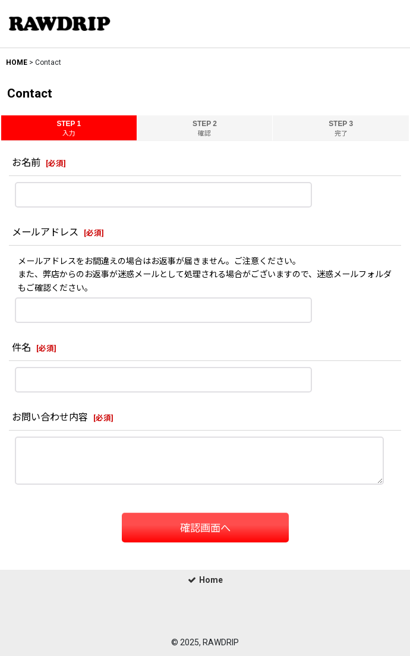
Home (205, 580)
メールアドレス (45, 232)
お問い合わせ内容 (50, 417)
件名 (21, 347)
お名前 (26, 162)
